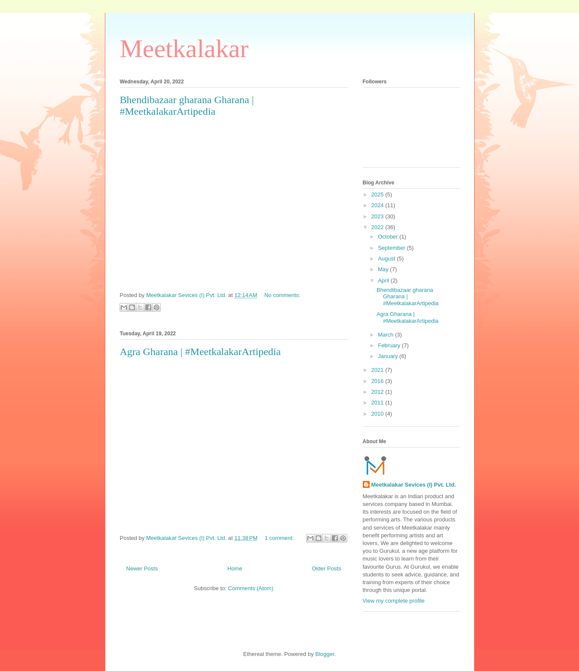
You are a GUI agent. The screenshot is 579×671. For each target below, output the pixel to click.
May (384, 269)
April (384, 280)
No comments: (282, 295)
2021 (378, 370)
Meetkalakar (184, 48)
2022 (378, 227)
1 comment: (280, 538)
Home (234, 568)
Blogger (324, 654)
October (388, 236)
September (392, 248)
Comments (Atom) (250, 588)
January (388, 356)
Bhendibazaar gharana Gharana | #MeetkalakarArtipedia (187, 105)
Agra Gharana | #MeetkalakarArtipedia (200, 351)
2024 (378, 205)
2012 (378, 392)
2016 (378, 381)
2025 (378, 194)
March (386, 334)
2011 (378, 402)
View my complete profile (394, 600)
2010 (378, 414)
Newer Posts (142, 568)
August (387, 258)
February (390, 345)
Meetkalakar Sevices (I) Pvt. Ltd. (413, 484)
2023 (378, 216)
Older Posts (326, 568)
